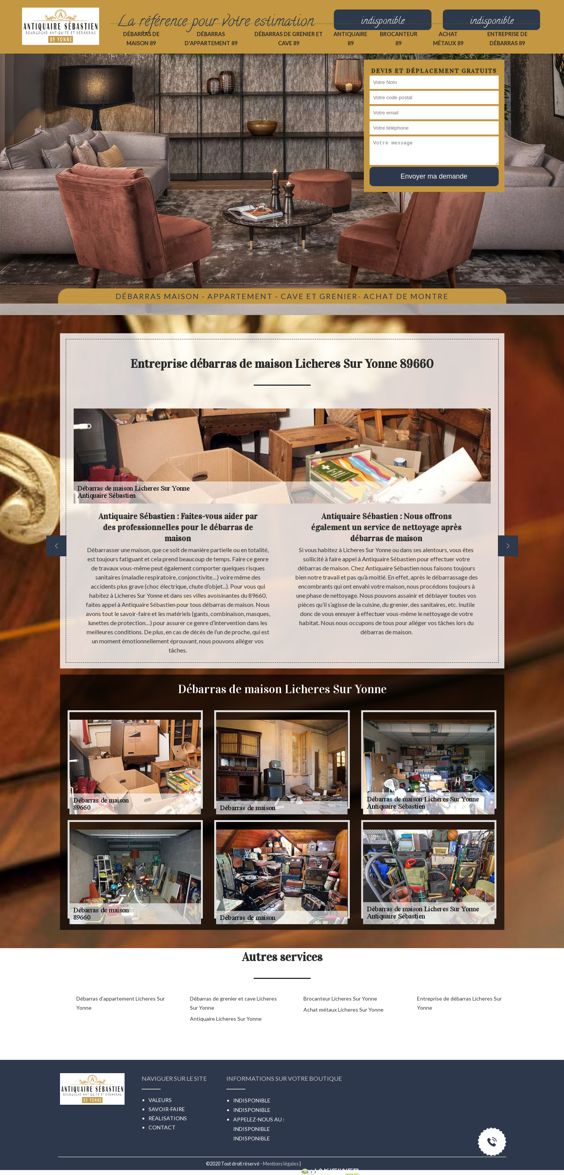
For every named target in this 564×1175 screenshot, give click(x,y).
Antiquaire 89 (350, 38)
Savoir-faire (167, 1109)
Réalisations (168, 1118)
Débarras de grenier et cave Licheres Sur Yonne (233, 1003)
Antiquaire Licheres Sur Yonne (226, 1018)
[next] (508, 545)
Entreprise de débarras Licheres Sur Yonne (459, 1003)
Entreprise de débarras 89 (507, 38)
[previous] (56, 545)
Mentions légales (281, 1164)
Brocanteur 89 (398, 38)
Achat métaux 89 (448, 38)
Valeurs (160, 1100)
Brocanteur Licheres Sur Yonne (340, 998)
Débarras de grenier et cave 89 (288, 38)
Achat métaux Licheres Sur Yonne (343, 1009)
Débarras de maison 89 (141, 38)
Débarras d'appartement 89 (211, 38)
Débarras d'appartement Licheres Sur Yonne (120, 1003)
